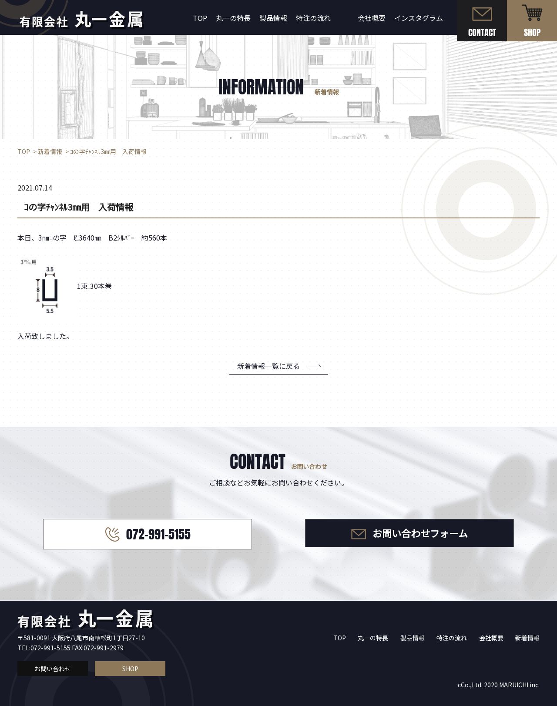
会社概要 (372, 18)
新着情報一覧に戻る (268, 366)
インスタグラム (418, 18)
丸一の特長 (233, 18)
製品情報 (273, 18)
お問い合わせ (52, 668)
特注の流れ (313, 18)
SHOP (130, 668)
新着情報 (527, 637)
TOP (200, 18)
